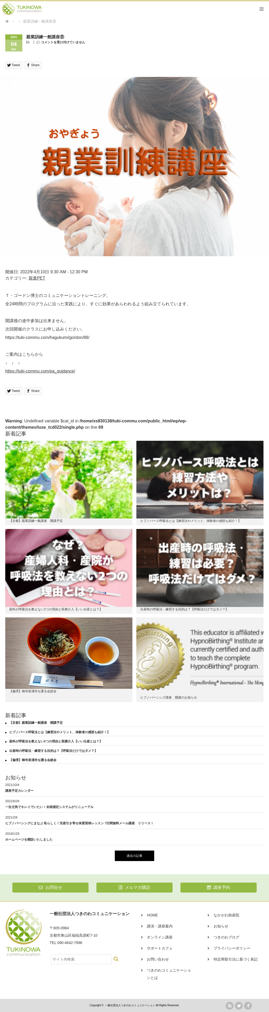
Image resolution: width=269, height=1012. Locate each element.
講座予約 (218, 887)
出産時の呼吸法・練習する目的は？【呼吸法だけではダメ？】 (184, 609)
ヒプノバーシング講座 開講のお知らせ (168, 697)
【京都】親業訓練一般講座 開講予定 (36, 521)
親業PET (37, 278)
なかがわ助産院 (226, 915)
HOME (152, 915)
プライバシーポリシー (232, 948)
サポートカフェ (160, 948)
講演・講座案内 (160, 926)
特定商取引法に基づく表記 (236, 959)
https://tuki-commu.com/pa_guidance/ (40, 371)
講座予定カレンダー (19, 791)
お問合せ (50, 887)
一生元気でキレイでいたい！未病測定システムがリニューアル (49, 807)
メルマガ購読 (134, 887)
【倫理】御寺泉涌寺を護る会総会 (32, 691)
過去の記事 (134, 856)
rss (230, 1006)
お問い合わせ (158, 959)
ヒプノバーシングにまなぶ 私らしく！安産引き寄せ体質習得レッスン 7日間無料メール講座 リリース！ (79, 823)
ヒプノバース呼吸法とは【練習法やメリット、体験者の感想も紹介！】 (190, 521)
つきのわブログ (226, 937)
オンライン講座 (160, 937)
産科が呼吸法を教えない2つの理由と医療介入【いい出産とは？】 (55, 609)
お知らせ (221, 926)
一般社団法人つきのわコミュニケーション (130, 1005)
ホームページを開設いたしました (29, 839)
